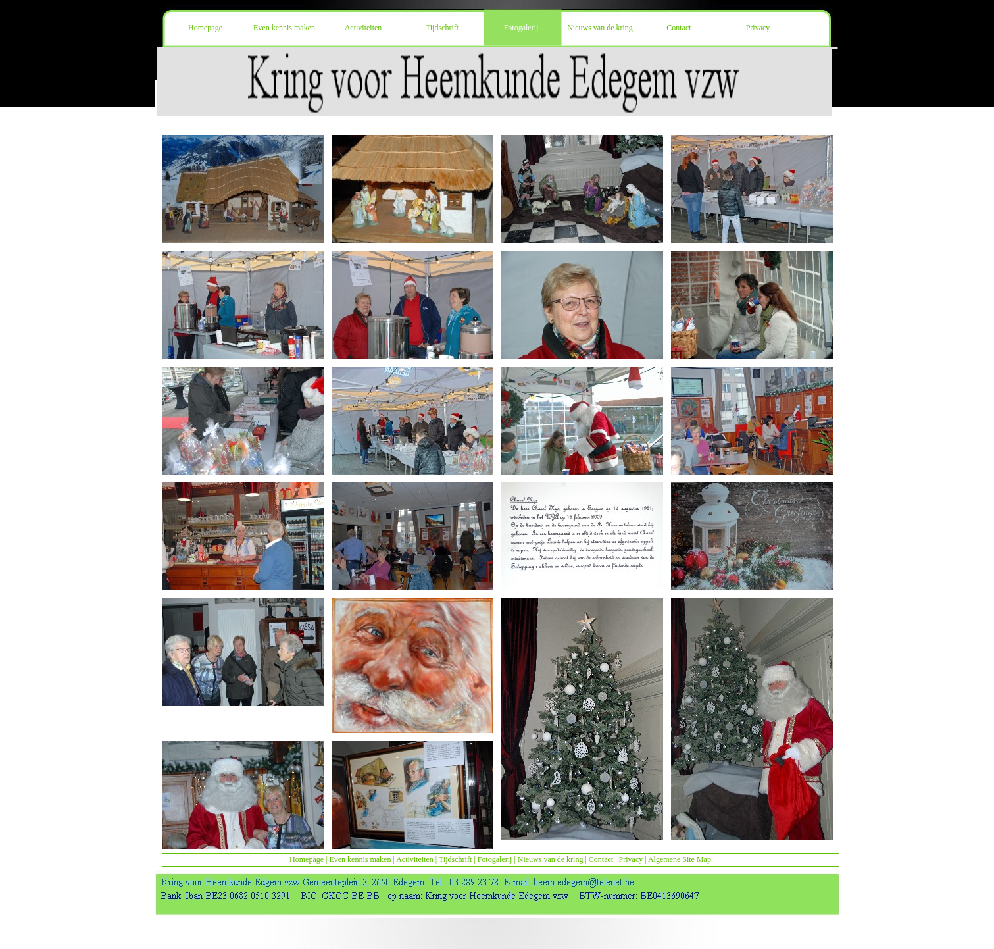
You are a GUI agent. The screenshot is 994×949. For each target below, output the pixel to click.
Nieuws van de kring (551, 859)
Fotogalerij (495, 859)
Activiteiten (415, 859)
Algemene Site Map (679, 859)
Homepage (306, 859)
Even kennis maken (360, 859)
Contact (601, 859)
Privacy (631, 859)
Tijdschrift (455, 859)
